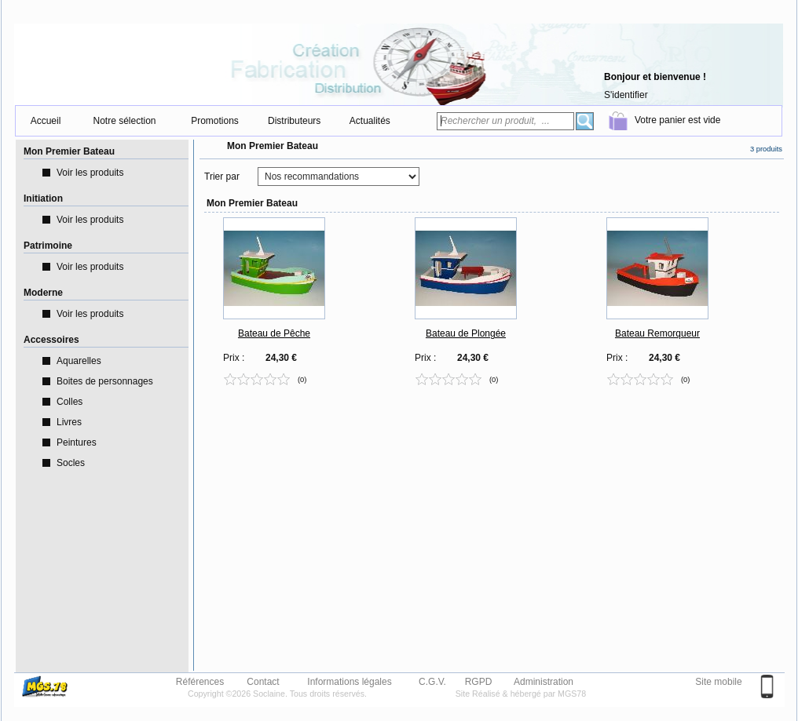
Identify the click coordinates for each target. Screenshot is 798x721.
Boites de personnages (105, 381)
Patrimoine (48, 245)
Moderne (43, 292)
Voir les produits (90, 172)
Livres (69, 422)
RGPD (478, 680)
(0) (302, 379)
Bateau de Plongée (466, 333)
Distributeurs (294, 120)
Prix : (233, 357)
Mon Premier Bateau (69, 151)
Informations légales (349, 680)
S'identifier (626, 94)
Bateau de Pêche (274, 333)
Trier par (222, 176)
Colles (69, 401)
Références (200, 680)
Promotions (215, 120)
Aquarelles (79, 360)
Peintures (77, 442)
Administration (543, 680)
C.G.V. (432, 680)
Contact (263, 680)
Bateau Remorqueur (657, 333)
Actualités (370, 120)
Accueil (46, 120)
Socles (71, 462)
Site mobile (718, 681)
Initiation (43, 198)
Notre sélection (124, 120)
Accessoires (51, 339)
